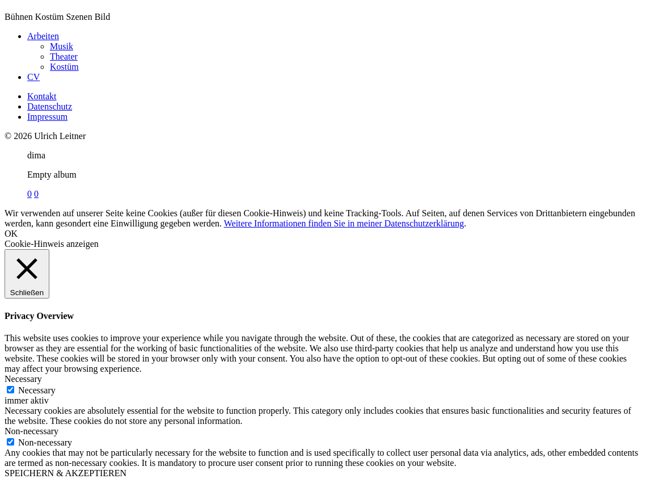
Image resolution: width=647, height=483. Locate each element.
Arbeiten (43, 36)
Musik (61, 46)
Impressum (47, 116)
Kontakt (42, 96)
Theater (64, 56)
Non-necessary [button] (31, 431)
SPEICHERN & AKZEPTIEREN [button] (65, 473)
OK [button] (11, 233)
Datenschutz (49, 106)
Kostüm (64, 67)
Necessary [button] (23, 379)
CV (33, 77)
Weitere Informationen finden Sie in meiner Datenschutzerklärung (344, 223)
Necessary (37, 390)
